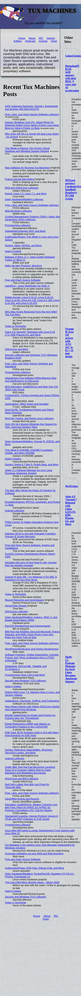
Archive (43, 41)
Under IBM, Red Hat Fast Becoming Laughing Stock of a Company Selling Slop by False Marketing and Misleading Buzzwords (30, 770)
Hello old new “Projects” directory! (23, 265)
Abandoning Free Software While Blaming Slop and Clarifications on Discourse (31, 379)
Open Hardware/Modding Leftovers (24, 199)
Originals (30, 41)
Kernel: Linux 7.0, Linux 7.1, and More (26, 193)
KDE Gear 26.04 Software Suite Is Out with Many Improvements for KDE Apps (32, 734)
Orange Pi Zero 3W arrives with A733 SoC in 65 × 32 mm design (69, 342)
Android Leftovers (14, 510)
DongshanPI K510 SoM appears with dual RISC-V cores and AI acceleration (72, 78)
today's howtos (13, 251)
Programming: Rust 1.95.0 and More (25, 674)
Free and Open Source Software (22, 280)
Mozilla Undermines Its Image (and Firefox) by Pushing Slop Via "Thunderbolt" (30, 717)
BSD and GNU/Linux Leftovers (22, 187)
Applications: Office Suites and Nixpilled (26, 404)
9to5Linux (71, 486)
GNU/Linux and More (16, 349)
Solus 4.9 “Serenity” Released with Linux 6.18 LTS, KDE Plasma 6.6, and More (71, 510)
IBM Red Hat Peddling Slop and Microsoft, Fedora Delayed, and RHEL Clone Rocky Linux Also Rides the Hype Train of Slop (32, 634)
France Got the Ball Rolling (20, 179)
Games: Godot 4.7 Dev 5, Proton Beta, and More (31, 464)
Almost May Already (16, 605)
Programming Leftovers (18, 225)
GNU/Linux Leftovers (16, 611)
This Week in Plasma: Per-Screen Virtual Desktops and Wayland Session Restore (27, 150)
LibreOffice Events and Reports (22, 798)
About (32, 38)
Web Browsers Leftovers (18, 210)
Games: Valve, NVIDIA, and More (23, 245)
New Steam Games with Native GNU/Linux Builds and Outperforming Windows (32, 708)
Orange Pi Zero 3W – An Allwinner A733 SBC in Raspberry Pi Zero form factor (31, 578)
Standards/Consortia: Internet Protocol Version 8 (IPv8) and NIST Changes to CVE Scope (31, 817)
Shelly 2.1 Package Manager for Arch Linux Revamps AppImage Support (71, 669)
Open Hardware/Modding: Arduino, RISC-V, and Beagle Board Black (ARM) (31, 619)
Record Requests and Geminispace (24, 599)
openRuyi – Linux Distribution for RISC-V (27, 285)
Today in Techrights (15, 326)
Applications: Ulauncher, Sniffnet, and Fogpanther (32, 700)
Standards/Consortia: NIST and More (25, 231)
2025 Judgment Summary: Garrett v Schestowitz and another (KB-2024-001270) (31, 107)
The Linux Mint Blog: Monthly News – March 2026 (32, 882)
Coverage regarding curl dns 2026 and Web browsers (34, 853)
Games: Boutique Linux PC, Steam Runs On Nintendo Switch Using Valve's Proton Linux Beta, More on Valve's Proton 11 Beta (32, 125)
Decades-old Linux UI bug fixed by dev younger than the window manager (31, 564)
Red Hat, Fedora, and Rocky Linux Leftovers (29, 418)
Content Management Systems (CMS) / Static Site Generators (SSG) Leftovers (32, 218)
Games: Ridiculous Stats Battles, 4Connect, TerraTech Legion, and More (29, 751)
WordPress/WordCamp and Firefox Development (32, 648)
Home (21, 38)
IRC (41, 38)
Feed (54, 41)
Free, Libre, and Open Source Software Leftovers (32, 114)
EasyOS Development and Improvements (27, 625)
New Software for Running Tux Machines (27, 167)
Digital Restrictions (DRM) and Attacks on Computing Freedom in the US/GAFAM (27, 725)
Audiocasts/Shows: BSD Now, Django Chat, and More (34, 868)
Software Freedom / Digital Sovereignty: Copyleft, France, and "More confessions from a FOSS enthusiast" (32, 657)
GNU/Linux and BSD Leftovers (22, 778)
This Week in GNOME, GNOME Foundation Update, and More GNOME (29, 451)
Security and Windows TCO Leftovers (25, 680)
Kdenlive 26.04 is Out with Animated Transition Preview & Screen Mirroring (30, 535)
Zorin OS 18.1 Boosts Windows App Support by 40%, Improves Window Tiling (31, 425)
